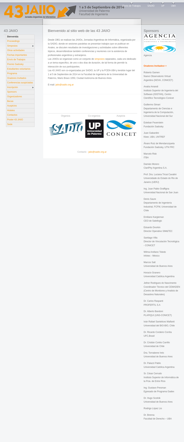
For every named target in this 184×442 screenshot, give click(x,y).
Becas (10, 101)
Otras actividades (16, 50)
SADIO (150, 6)
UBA (173, 6)
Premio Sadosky (15, 64)
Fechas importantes (17, 55)
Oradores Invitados (16, 78)
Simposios (12, 46)
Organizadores (14, 96)
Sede (9, 124)
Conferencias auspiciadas (20, 82)
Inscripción (12, 87)
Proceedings (13, 41)
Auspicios (12, 105)
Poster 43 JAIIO (15, 119)
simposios (100, 59)
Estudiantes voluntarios (18, 69)
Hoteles (11, 110)
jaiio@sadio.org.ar (65, 84)
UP (162, 6)
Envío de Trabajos (132, 6)
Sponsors (12, 92)
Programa (12, 73)
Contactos (12, 115)
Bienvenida (12, 36)
